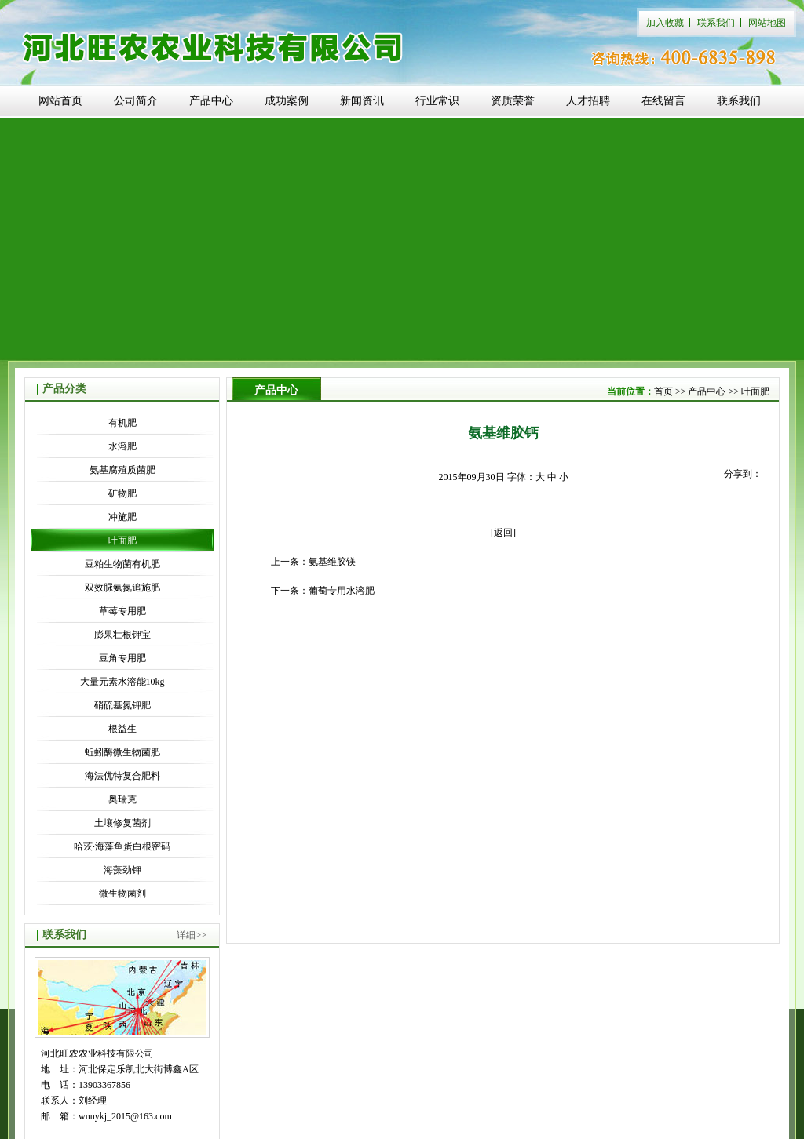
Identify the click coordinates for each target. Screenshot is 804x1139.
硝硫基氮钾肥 (122, 705)
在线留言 (663, 101)
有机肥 (122, 422)
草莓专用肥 (122, 611)
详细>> (191, 935)
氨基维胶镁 (332, 561)
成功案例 (287, 101)
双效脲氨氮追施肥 (122, 587)
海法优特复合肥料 (122, 775)
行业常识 (437, 101)
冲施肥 (122, 516)
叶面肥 (122, 540)
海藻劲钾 (122, 869)
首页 (663, 391)
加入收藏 (665, 22)
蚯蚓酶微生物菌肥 (122, 752)
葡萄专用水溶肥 (342, 590)
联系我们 (716, 22)
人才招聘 (588, 101)
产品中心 (211, 101)
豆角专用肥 (122, 658)
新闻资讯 (362, 101)
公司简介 (136, 101)
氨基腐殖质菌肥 (122, 469)
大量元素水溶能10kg (122, 681)
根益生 (122, 728)
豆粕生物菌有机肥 (122, 564)
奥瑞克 (122, 799)
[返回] (503, 532)
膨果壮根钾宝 (122, 634)
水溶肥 (122, 446)
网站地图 (767, 22)
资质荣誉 (513, 101)
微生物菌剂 (122, 893)
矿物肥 (122, 493)
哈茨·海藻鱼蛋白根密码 (122, 846)
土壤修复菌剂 (122, 822)
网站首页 (60, 101)
